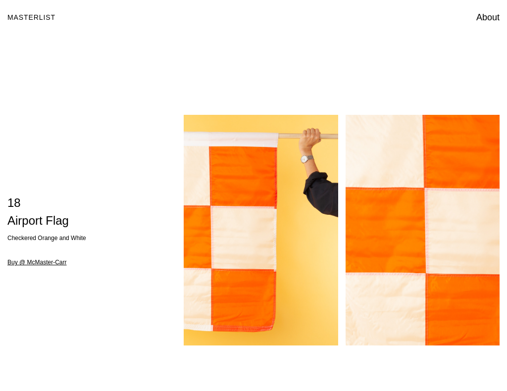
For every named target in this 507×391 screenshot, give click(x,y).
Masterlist (31, 17)
